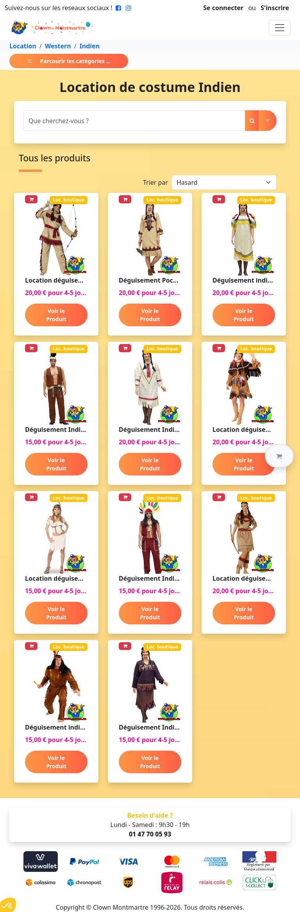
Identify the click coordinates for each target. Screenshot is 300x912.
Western (58, 46)
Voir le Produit (56, 315)
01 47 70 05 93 (150, 834)
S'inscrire (275, 8)
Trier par (155, 182)
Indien (90, 46)
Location (22, 46)
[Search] (134, 120)
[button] (279, 456)
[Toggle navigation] (280, 27)
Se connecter (223, 8)
